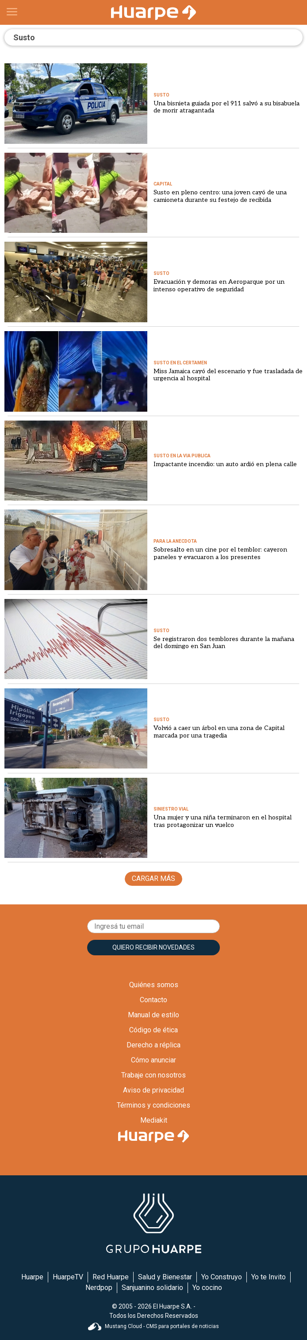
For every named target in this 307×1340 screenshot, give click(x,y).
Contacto (153, 1000)
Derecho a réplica (153, 1045)
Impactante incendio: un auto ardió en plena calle (225, 464)
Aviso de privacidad (153, 1090)
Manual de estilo (153, 1015)
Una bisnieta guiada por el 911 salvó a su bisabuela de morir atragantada (226, 107)
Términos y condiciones (153, 1105)
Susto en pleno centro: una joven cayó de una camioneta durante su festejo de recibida (220, 196)
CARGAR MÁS (153, 878)
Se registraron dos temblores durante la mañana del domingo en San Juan (224, 642)
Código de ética (153, 1030)
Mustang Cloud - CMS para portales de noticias (153, 1326)
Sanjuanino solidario (152, 1287)
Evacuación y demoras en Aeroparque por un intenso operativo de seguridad (219, 285)
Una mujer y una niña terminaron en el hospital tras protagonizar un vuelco (223, 821)
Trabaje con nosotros (153, 1075)
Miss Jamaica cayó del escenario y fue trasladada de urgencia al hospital (228, 374)
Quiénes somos (153, 985)
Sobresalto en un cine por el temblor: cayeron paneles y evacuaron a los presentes (220, 553)
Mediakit (153, 1120)
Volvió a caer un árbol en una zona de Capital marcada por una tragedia (219, 731)
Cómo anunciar (153, 1060)
